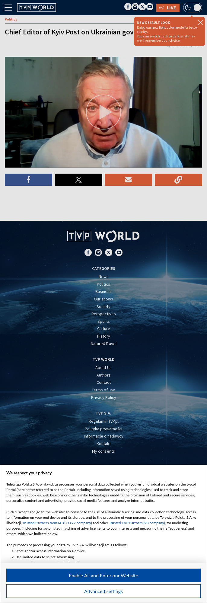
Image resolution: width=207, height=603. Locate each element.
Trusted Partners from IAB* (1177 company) (57, 523)
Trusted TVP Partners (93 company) (137, 523)
